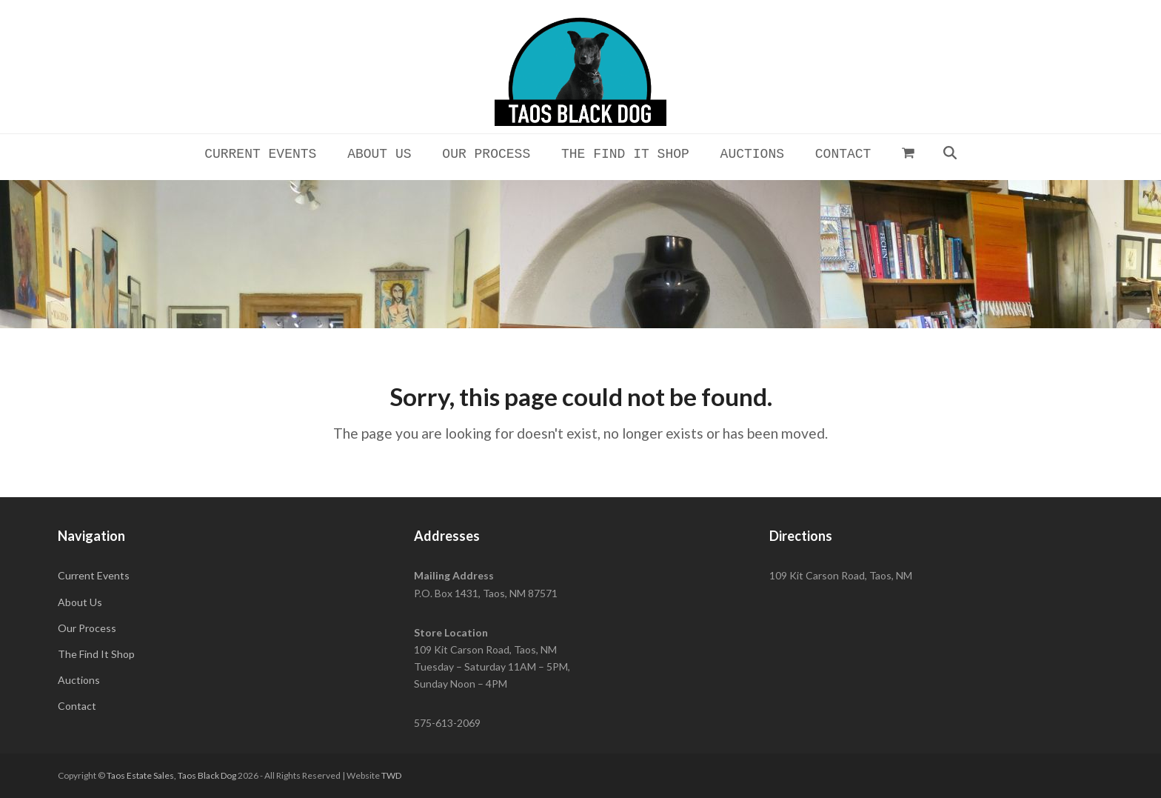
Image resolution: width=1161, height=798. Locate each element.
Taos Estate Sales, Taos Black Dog (171, 775)
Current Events (94, 575)
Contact (77, 705)
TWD (391, 775)
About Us (80, 602)
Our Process (87, 628)
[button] (908, 152)
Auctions (79, 680)
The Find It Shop (96, 654)
